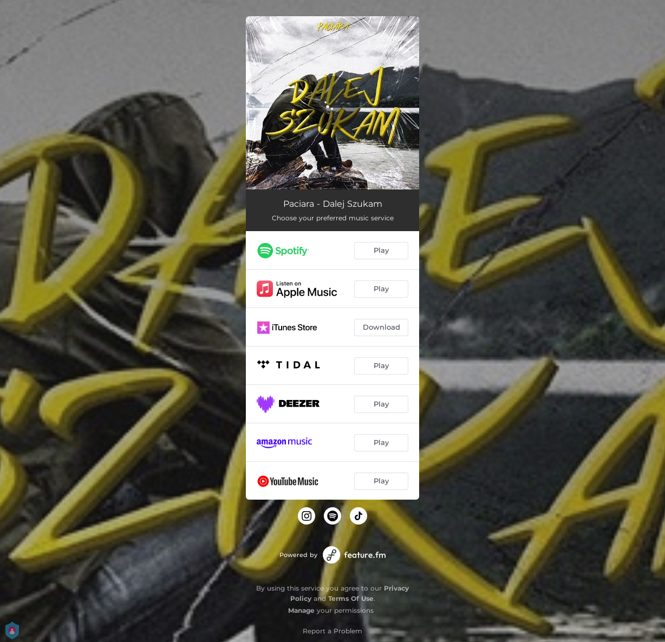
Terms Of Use (351, 598)
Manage (301, 610)
